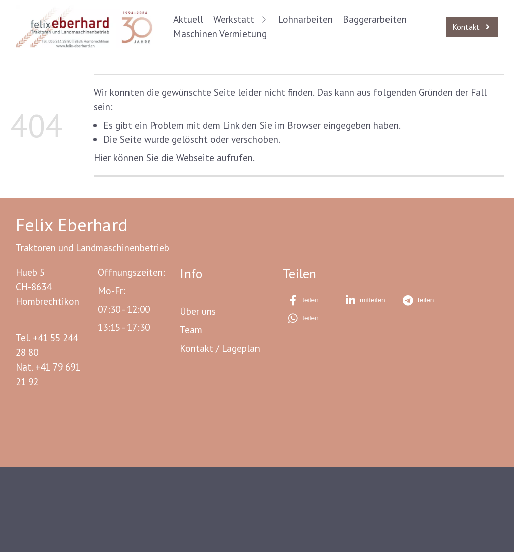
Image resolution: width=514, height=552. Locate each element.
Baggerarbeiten (375, 19)
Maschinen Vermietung (220, 33)
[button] (310, 300)
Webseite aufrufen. (215, 157)
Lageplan (241, 348)
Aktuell (188, 19)
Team (191, 329)
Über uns (198, 311)
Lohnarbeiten (305, 19)
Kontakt (196, 348)
